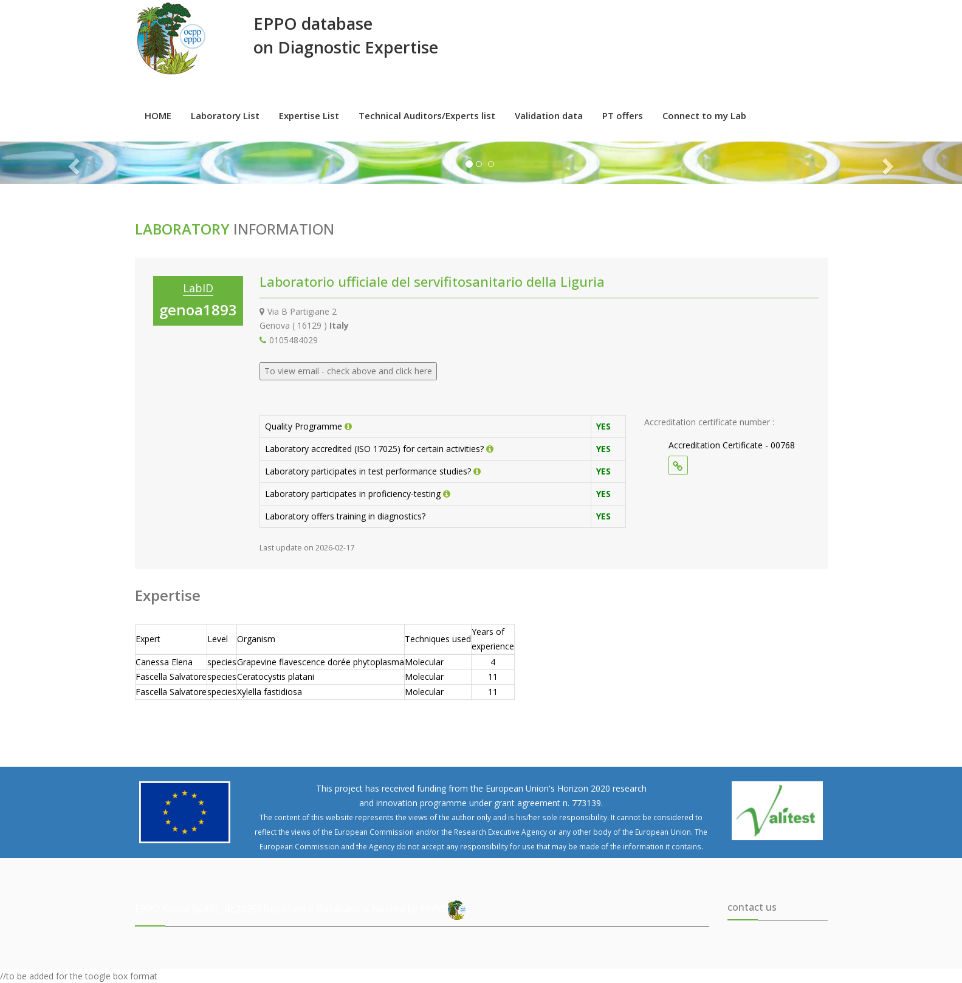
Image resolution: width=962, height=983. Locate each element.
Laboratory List (225, 115)
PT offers (622, 115)
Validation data (549, 115)
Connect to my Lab (704, 115)
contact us (752, 907)
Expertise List (309, 115)
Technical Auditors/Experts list (427, 115)
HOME (158, 115)
